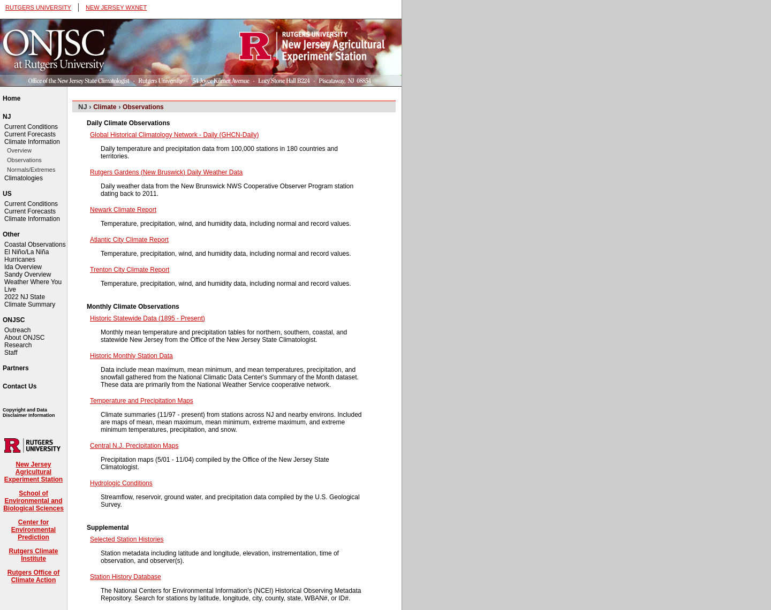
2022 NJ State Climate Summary (29, 300)
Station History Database (125, 577)
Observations (24, 160)
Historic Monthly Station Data (131, 356)
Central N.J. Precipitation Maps (134, 445)
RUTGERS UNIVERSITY (38, 7)
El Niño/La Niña (26, 252)
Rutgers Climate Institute (33, 554)
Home (11, 98)
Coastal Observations (35, 244)
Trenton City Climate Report (129, 269)
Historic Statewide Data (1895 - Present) (147, 318)
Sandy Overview (27, 274)
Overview (19, 150)
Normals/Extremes (31, 169)
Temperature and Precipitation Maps (141, 401)
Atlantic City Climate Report (129, 239)
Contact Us (19, 386)
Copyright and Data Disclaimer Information (29, 412)
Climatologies (23, 178)
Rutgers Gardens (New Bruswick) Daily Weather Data (166, 172)
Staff (10, 352)
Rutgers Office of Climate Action (33, 576)
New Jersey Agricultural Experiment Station (33, 472)
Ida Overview (23, 267)
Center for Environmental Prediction (33, 529)
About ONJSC (24, 337)
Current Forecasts (30, 134)
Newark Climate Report (123, 210)
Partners (16, 368)
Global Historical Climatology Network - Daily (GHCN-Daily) (174, 135)
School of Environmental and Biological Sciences (33, 501)
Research (18, 345)
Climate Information (32, 142)
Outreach (17, 330)
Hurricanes (19, 259)
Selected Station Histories (126, 539)
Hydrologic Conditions (121, 483)
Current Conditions (31, 127)
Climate (104, 107)
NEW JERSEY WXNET (116, 7)
